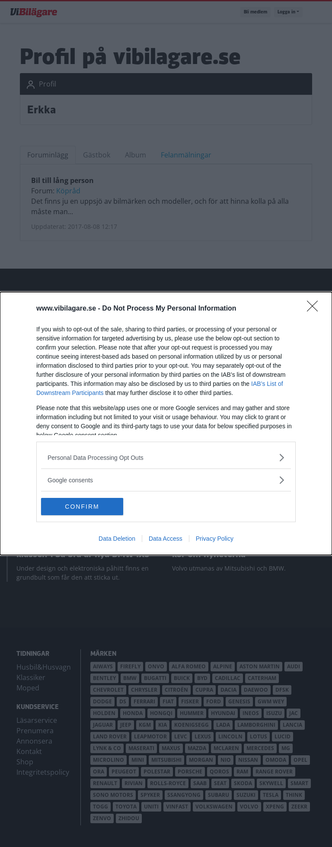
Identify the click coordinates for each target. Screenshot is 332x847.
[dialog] (166, 423)
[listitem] (166, 457)
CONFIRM (82, 506)
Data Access (165, 538)
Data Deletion (117, 538)
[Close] (315, 309)
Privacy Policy (214, 538)
